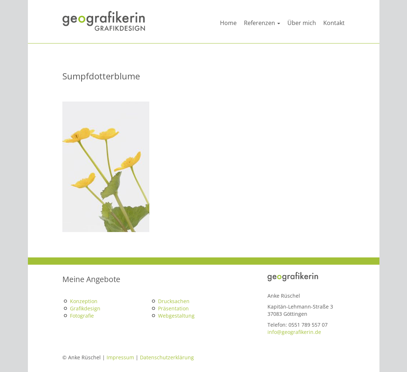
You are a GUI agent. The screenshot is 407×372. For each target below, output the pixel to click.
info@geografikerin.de (294, 331)
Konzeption (83, 301)
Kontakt (334, 23)
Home (228, 23)
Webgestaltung (176, 315)
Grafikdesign (85, 308)
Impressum (120, 357)
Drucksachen (174, 301)
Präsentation (173, 308)
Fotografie (82, 315)
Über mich (301, 23)
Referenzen (262, 23)
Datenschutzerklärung (167, 357)
